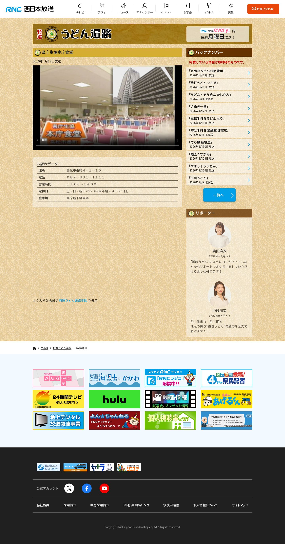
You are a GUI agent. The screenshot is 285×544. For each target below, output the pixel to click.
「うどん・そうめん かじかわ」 (217, 96)
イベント (166, 12)
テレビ (80, 12)
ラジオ (102, 12)
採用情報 (70, 505)
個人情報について (205, 505)
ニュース (123, 12)
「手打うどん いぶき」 (217, 84)
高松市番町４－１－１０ (83, 172)
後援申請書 (171, 505)
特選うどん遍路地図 (73, 300)
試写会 (187, 12)
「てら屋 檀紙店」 (217, 144)
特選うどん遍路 (62, 348)
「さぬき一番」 (217, 108)
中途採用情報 (99, 505)
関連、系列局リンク (136, 505)
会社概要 (43, 505)
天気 (231, 12)
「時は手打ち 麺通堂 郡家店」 (217, 132)
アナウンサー (144, 12)
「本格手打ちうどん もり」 (217, 120)
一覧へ (218, 194)
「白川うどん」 (217, 179)
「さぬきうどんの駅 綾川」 (217, 72)
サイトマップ (240, 505)
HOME (34, 348)
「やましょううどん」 (217, 168)
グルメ (209, 12)
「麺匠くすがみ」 (217, 156)
